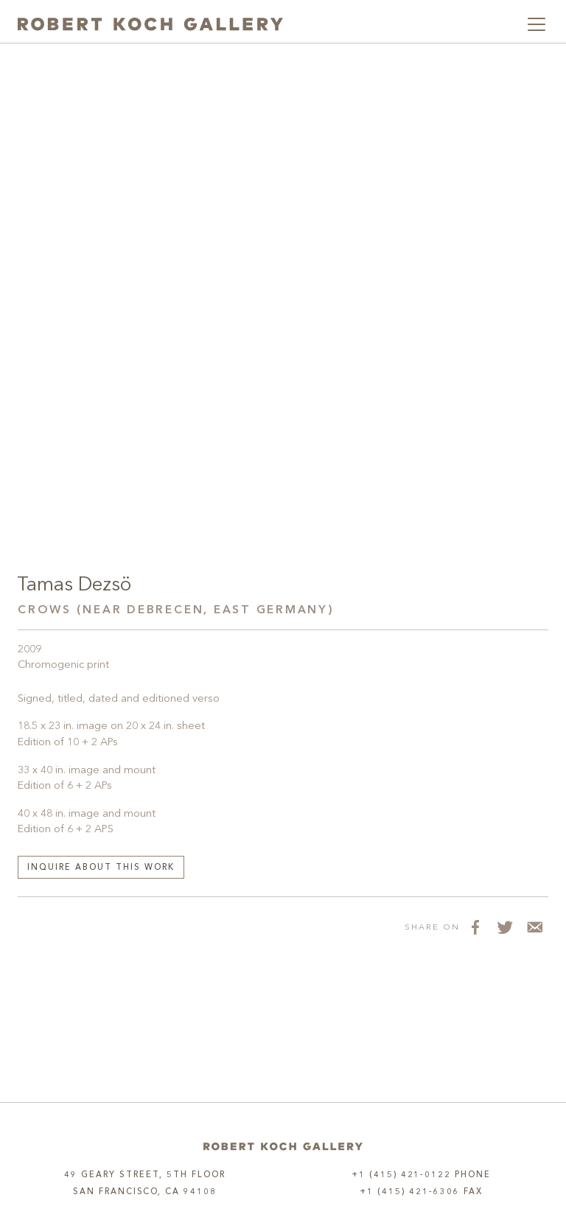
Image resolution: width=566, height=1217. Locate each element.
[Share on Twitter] (504, 926)
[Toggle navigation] (536, 24)
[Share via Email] (533, 926)
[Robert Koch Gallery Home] (150, 24)
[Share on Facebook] (474, 926)
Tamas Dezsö (74, 585)
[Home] (283, 1146)
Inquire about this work (101, 868)
